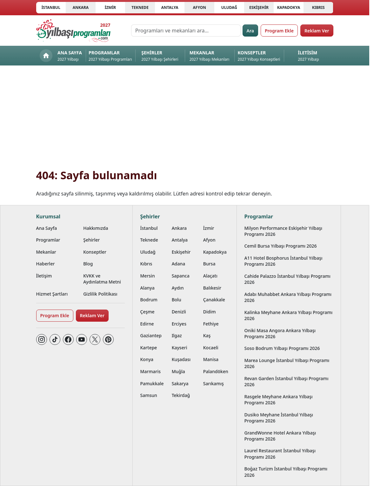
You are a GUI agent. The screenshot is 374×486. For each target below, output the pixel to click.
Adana (178, 264)
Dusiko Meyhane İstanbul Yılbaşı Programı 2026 (278, 418)
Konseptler (94, 252)
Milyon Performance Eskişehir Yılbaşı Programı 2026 (283, 231)
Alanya (147, 288)
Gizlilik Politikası (100, 294)
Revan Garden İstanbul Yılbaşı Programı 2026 (286, 381)
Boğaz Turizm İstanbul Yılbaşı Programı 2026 (285, 472)
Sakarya (180, 383)
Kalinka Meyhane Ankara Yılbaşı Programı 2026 (288, 315)
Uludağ (229, 7)
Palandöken (215, 371)
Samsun (148, 395)
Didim (209, 312)
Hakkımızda (95, 228)
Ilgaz (177, 335)
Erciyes (179, 324)
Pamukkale (152, 383)
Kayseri (179, 348)
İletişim (44, 276)
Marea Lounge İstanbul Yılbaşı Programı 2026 (287, 363)
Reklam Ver (316, 31)
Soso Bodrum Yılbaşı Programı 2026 (282, 348)
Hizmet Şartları (52, 294)
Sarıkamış (213, 383)
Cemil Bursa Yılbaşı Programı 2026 (280, 246)
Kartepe (148, 348)
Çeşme (147, 312)
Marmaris (150, 371)
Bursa (209, 264)
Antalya (169, 7)
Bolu (176, 300)
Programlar (48, 240)
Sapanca (181, 276)
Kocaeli (210, 348)
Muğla (178, 371)
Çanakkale (214, 300)
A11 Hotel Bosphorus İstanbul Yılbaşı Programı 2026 (283, 261)
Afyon (199, 7)
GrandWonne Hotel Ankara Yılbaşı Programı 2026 (280, 436)
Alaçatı (210, 276)
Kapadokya (288, 7)
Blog (88, 264)
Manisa (210, 359)
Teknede (140, 7)
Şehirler (91, 240)
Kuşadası (181, 359)
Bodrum (148, 300)
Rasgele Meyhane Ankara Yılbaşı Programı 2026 (278, 400)
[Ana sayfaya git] (73, 30)
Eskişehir (259, 7)
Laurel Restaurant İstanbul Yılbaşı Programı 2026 (280, 454)
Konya (147, 359)
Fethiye (211, 324)
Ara (250, 31)
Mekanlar (46, 252)
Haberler (45, 264)
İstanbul (51, 7)
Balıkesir (212, 288)
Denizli (179, 312)
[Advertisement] (184, 120)
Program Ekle (279, 31)
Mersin (147, 276)
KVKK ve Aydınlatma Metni (102, 279)
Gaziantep (151, 335)
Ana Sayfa (46, 228)
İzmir (110, 7)
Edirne (147, 324)
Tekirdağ (181, 395)
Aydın (178, 288)
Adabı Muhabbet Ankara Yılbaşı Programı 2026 (288, 297)
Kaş (207, 335)
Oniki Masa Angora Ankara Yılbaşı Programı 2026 (280, 333)
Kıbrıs (318, 7)
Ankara (81, 7)
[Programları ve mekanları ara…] (186, 30)
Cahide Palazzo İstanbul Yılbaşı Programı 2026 (287, 279)
